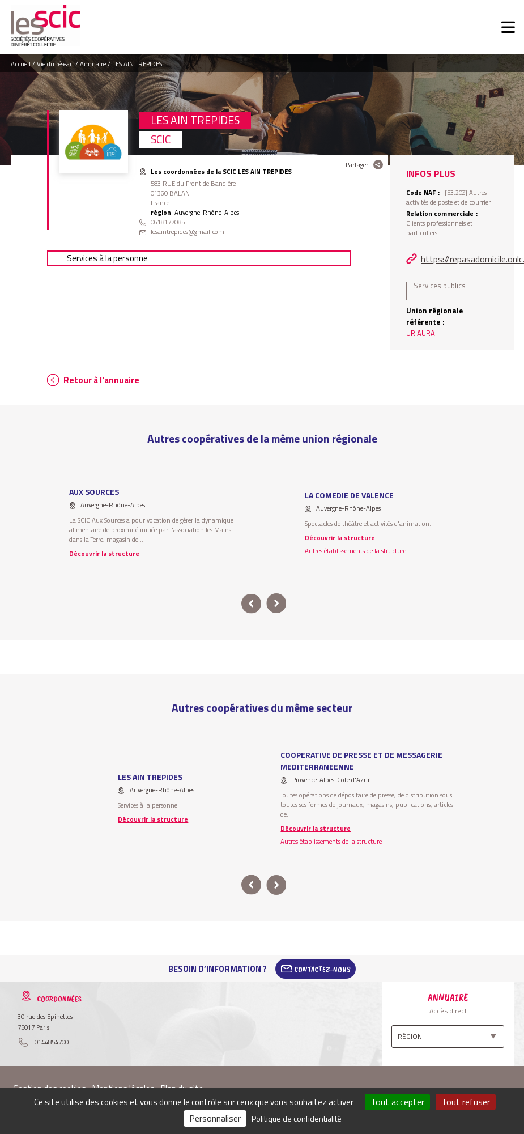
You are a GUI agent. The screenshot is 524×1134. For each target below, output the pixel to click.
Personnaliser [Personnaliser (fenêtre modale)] (215, 1118)
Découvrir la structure (104, 553)
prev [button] (251, 603)
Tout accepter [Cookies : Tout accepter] (397, 1101)
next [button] (276, 603)
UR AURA (420, 333)
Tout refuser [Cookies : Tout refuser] (465, 1101)
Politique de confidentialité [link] (297, 1118)
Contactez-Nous (322, 969)
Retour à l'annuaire (101, 380)
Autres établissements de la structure (355, 550)
